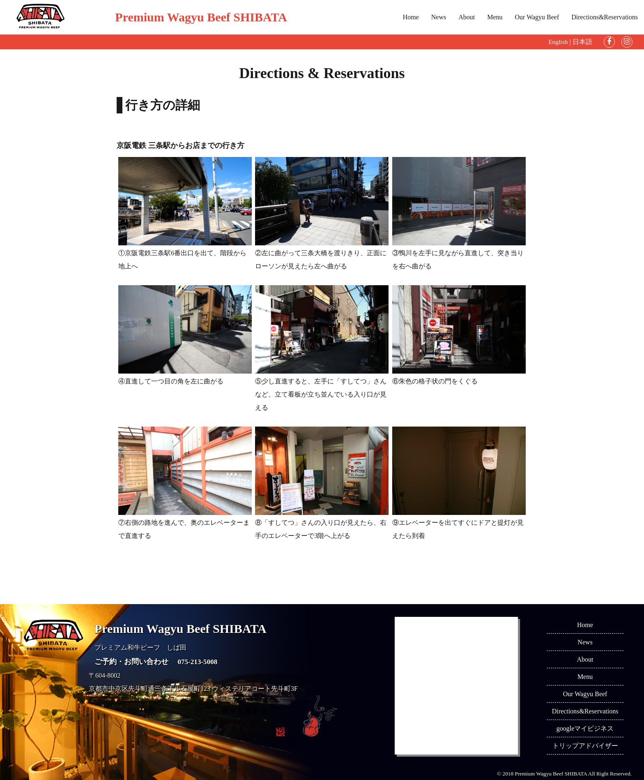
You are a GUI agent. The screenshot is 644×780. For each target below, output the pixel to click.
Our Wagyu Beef (537, 17)
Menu (494, 17)
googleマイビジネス (585, 728)
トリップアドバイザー (585, 745)
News (438, 17)
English (558, 41)
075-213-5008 (199, 662)
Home (411, 17)
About (466, 17)
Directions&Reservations (604, 17)
